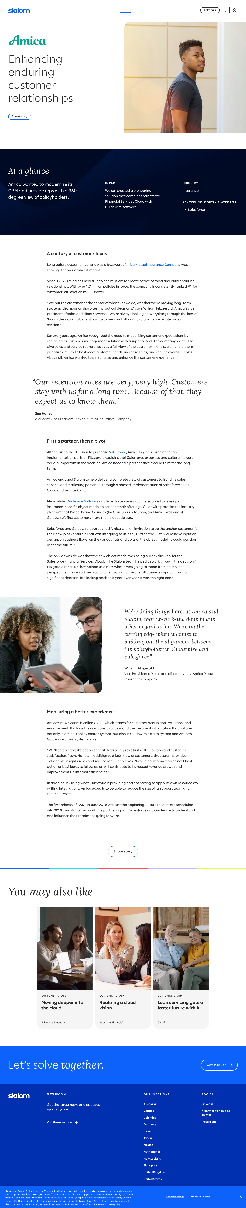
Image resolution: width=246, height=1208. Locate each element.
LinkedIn (207, 1104)
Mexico (148, 1145)
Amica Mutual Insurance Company (152, 264)
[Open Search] (224, 10)
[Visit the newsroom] (62, 1123)
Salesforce (117, 452)
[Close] (240, 1196)
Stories (125, 10)
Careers (165, 10)
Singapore (151, 1165)
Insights (109, 10)
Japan (148, 1138)
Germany (150, 1124)
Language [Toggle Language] (234, 10)
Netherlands (152, 1152)
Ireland (148, 1131)
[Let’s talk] (210, 10)
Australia (150, 1104)
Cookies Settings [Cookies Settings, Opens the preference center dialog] (175, 1197)
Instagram (209, 1122)
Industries (89, 10)
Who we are (144, 10)
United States (153, 1179)
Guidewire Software (82, 501)
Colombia (150, 1117)
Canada (149, 1111)
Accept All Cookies (200, 1197)
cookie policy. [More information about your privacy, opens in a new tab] (114, 1204)
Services (70, 10)
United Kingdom (154, 1172)
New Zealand (152, 1158)
